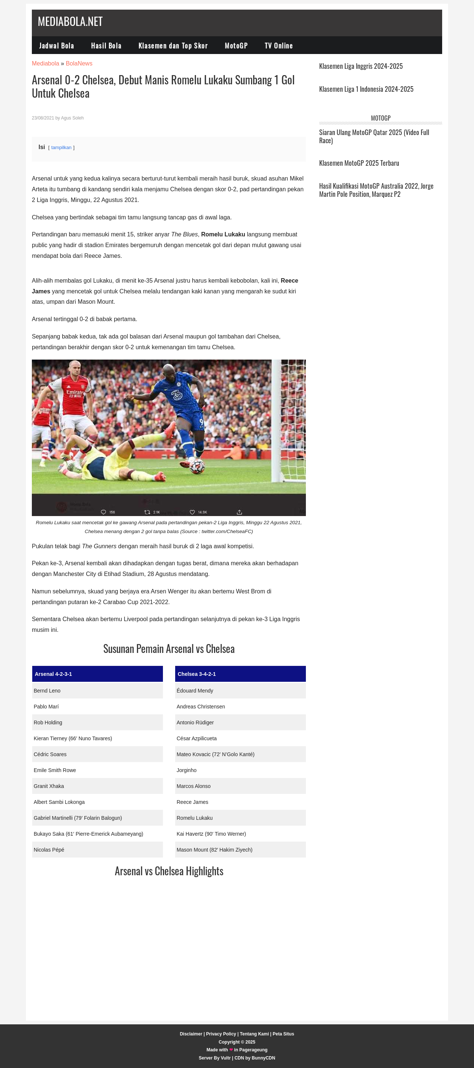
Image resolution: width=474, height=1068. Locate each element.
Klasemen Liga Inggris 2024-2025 (361, 66)
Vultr (226, 1058)
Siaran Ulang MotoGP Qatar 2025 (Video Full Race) (374, 136)
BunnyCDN (263, 1058)
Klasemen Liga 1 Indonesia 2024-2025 (366, 89)
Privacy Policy (221, 1034)
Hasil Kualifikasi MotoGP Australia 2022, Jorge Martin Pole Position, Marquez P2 (376, 190)
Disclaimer (191, 1034)
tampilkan (61, 147)
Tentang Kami (254, 1034)
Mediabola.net (70, 21)
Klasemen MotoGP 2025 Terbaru (359, 163)
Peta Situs (283, 1034)
